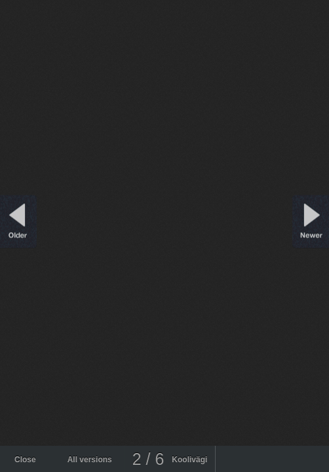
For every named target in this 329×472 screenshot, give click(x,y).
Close (25, 459)
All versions (90, 459)
